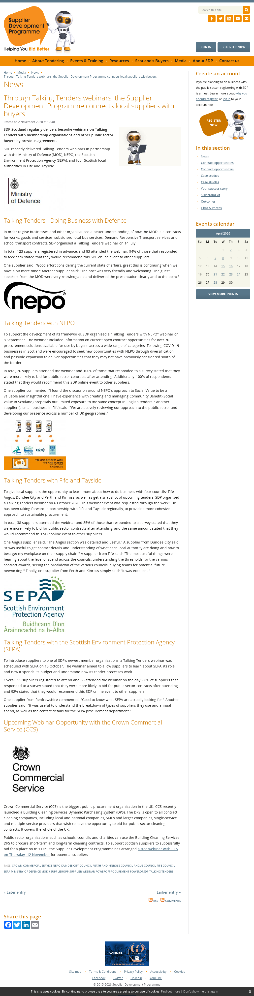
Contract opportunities (217, 163)
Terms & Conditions (102, 971)
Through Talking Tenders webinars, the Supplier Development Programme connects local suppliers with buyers (80, 77)
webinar (89, 871)
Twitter (118, 978)
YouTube (156, 978)
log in (226, 99)
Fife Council (166, 865)
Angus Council (145, 865)
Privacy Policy (133, 971)
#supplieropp (59, 871)
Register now (233, 47)
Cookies (179, 971)
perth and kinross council (113, 865)
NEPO (57, 865)
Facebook (98, 978)
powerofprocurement (112, 871)
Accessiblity (158, 971)
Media (21, 73)
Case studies (210, 176)
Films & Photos (211, 208)
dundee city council (76, 865)
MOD (44, 871)
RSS (153, 901)
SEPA (7, 871)
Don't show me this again (200, 992)
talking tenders (161, 871)
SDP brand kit (210, 195)
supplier (75, 871)
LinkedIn (136, 978)
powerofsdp (139, 871)
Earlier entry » (169, 892)
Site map (75, 971)
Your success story (214, 188)
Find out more (170, 992)
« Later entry (15, 892)
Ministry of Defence (26, 871)
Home (8, 73)
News (35, 73)
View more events (223, 294)
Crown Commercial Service (32, 865)
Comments (170, 901)
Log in (206, 47)
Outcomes (208, 201)
